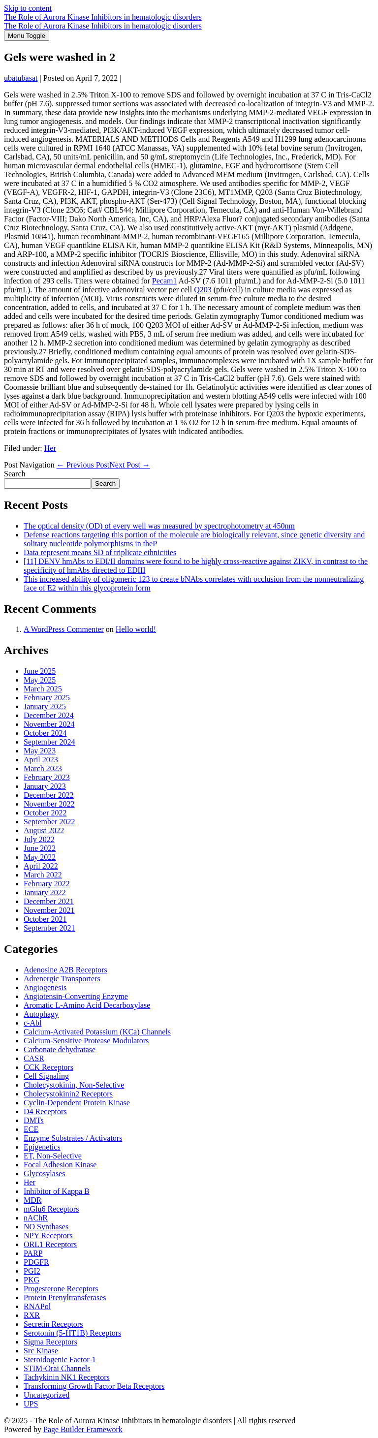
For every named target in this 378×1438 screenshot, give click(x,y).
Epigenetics (42, 1147)
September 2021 (49, 928)
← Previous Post (83, 465)
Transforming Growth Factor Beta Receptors (94, 1386)
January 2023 (45, 786)
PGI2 (32, 1271)
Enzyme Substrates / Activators (73, 1138)
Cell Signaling (46, 1076)
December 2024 (49, 715)
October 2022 (45, 813)
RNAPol (37, 1306)
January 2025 (45, 706)
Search (15, 473)
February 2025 (47, 697)
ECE (31, 1129)
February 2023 (47, 777)
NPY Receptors (48, 1235)
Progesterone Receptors (61, 1288)
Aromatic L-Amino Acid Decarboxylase (87, 1005)
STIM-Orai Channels (57, 1368)
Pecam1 (164, 281)
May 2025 (40, 680)
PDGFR (36, 1262)
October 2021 (45, 919)
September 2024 (49, 742)
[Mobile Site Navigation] (26, 36)
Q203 (203, 289)
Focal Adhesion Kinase (60, 1164)
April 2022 (41, 866)
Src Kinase (41, 1350)
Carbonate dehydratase (59, 1049)
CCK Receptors (48, 1067)
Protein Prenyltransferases (65, 1297)
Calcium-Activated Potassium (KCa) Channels (97, 1032)
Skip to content (28, 8)
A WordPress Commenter (64, 629)
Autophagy (41, 1014)
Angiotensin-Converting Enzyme (76, 996)
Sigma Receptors (50, 1342)
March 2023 (43, 768)
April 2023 (41, 759)
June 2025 (40, 671)
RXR (32, 1315)
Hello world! (136, 629)
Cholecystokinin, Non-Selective (74, 1085)
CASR (34, 1058)
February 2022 (47, 883)
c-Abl (32, 1023)
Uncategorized (46, 1395)
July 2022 (39, 839)
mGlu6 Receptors (51, 1209)
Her (50, 448)
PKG (31, 1280)
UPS (31, 1404)
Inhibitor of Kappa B (57, 1191)
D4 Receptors (45, 1111)
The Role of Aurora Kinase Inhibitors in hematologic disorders (103, 17)
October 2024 (45, 733)
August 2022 (44, 830)
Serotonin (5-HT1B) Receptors (72, 1333)
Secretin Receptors (53, 1324)
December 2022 (49, 795)
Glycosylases (44, 1173)
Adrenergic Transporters (62, 978)
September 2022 (49, 821)
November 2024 (49, 724)
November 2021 (49, 910)
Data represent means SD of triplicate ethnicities (100, 552)
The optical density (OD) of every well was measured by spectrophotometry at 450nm (159, 526)
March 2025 (43, 689)
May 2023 (40, 751)
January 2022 (45, 892)
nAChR (36, 1218)
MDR (32, 1200)
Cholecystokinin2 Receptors (68, 1094)
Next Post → (129, 465)
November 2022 (49, 804)
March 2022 (43, 875)
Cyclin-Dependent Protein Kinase (77, 1102)
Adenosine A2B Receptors (65, 970)
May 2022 (40, 857)
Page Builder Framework (83, 1429)
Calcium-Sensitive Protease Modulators (86, 1040)
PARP (33, 1253)
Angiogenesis (45, 987)
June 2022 (40, 848)
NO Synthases (46, 1226)
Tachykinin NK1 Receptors (67, 1377)
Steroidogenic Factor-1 (60, 1359)
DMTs (34, 1120)
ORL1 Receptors (50, 1244)
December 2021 (49, 901)
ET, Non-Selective (53, 1156)
